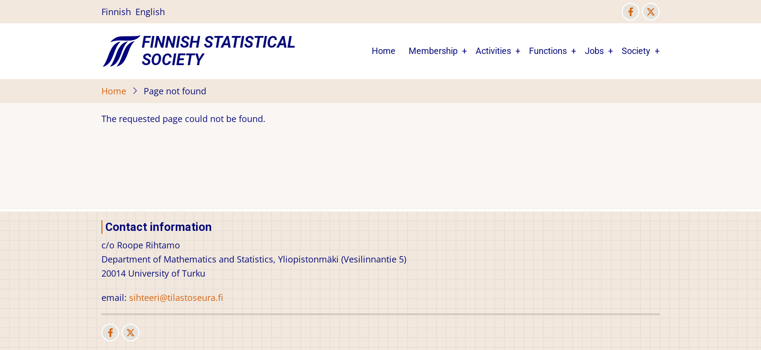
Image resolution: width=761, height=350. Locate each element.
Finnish (116, 12)
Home (384, 51)
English (150, 12)
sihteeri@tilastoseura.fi (176, 297)
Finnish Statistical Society (219, 51)
